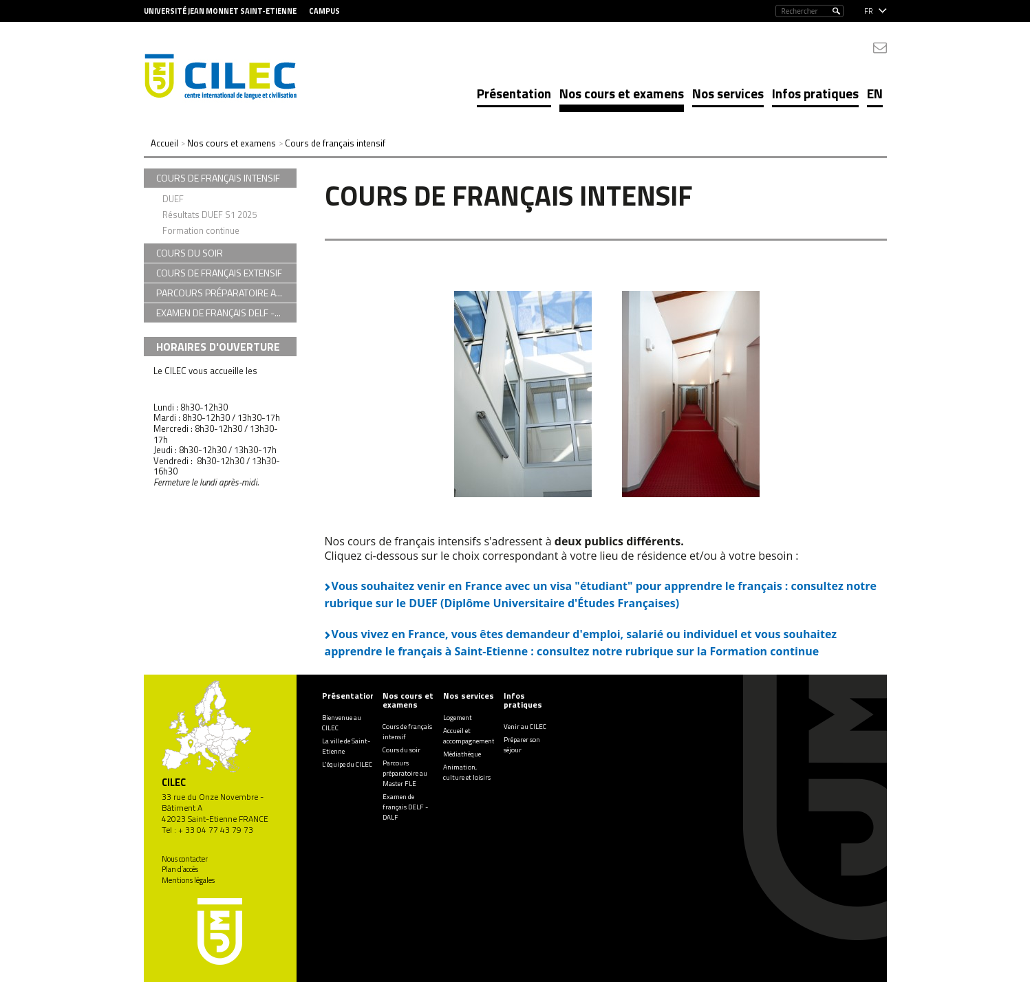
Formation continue (200, 230)
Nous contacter (185, 858)
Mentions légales (188, 880)
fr (868, 11)
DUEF (173, 199)
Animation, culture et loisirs (467, 772)
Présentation (514, 93)
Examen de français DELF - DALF (405, 807)
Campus (324, 11)
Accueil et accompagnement (469, 735)
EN (875, 93)
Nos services (728, 93)
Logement (457, 717)
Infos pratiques (815, 93)
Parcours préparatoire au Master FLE (405, 773)
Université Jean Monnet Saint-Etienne (220, 11)
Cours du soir (401, 750)
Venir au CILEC (525, 726)
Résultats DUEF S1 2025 (209, 214)
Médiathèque (462, 754)
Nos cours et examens (621, 93)
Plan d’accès (180, 869)
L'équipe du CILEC (347, 764)
